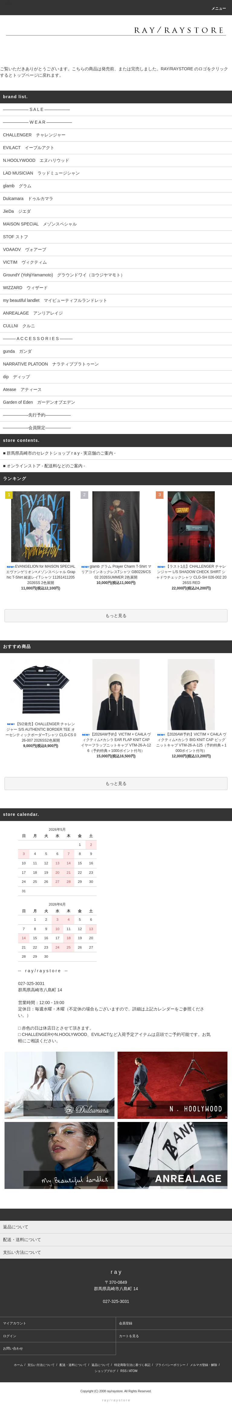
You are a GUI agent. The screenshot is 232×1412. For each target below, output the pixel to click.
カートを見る (129, 1336)
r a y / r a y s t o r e (116, 1400)
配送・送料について (73, 1365)
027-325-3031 (116, 1301)
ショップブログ (105, 1371)
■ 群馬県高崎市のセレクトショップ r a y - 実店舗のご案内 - (59, 453)
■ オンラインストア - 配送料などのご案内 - (44, 465)
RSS (124, 1371)
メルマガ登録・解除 (203, 1365)
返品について (101, 1365)
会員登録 (125, 1323)
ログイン (9, 1336)
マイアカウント (14, 1323)
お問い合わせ (13, 1348)
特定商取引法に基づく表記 (132, 1365)
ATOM (133, 1371)
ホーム (18, 1365)
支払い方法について (41, 1365)
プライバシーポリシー (170, 1365)
